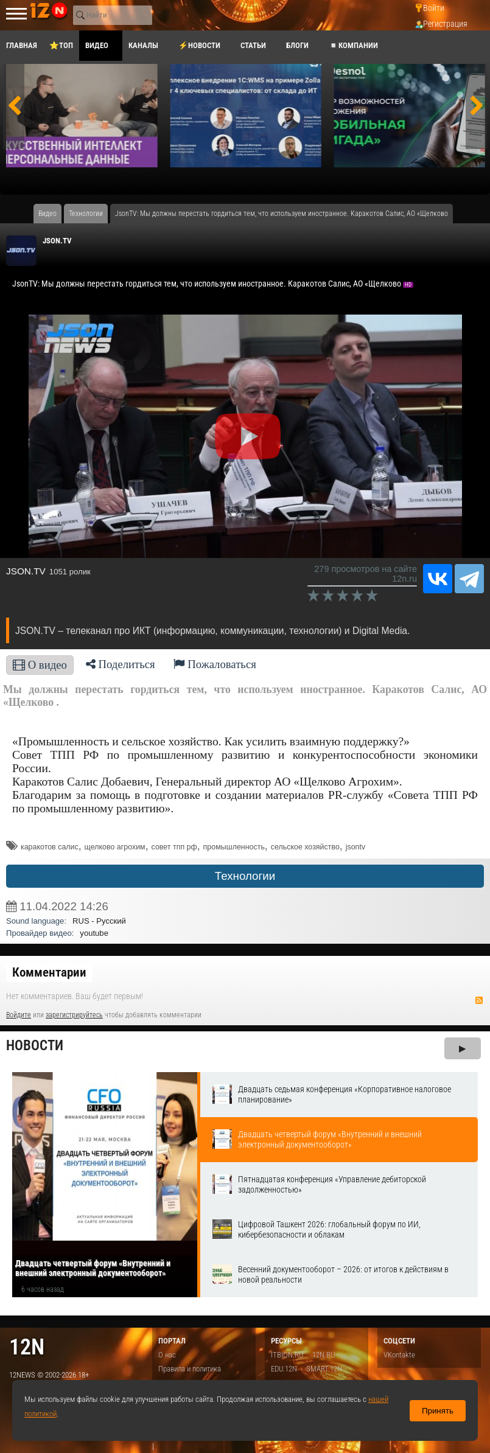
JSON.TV (57, 240)
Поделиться (120, 664)
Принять (437, 1410)
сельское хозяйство (305, 847)
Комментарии (49, 972)
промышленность (234, 847)
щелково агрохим (115, 847)
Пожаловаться (214, 664)
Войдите (18, 1015)
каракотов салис (50, 847)
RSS (479, 1000)
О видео (40, 664)
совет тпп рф (174, 847)
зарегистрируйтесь (74, 1015)
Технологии (245, 875)
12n (26, 1347)
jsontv (356, 847)
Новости (34, 1045)
